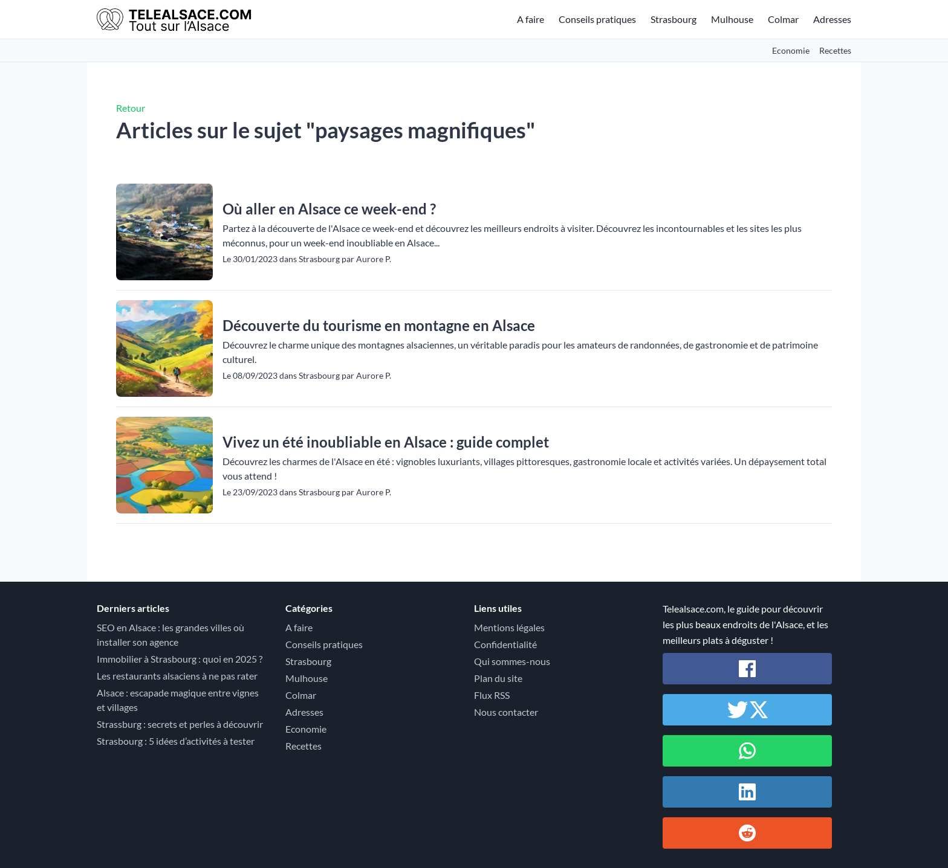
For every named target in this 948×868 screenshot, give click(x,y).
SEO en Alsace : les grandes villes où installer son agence (170, 635)
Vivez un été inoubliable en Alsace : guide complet (385, 442)
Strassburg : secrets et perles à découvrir (180, 724)
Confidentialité (505, 644)
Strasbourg (673, 19)
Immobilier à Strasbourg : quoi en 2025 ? (179, 658)
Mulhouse (732, 19)
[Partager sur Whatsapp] (747, 751)
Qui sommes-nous (512, 661)
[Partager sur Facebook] (747, 668)
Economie (791, 50)
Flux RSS (492, 695)
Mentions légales (509, 627)
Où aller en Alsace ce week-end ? (329, 208)
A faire (530, 19)
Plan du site (498, 678)
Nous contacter (506, 712)
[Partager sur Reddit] (747, 833)
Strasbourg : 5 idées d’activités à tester (176, 741)
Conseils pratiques (597, 19)
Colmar (783, 19)
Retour (130, 108)
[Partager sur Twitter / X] (747, 709)
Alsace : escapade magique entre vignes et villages (178, 700)
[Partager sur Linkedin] (747, 792)
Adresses (832, 19)
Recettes (835, 50)
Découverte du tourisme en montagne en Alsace (378, 325)
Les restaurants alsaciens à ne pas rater (177, 675)
